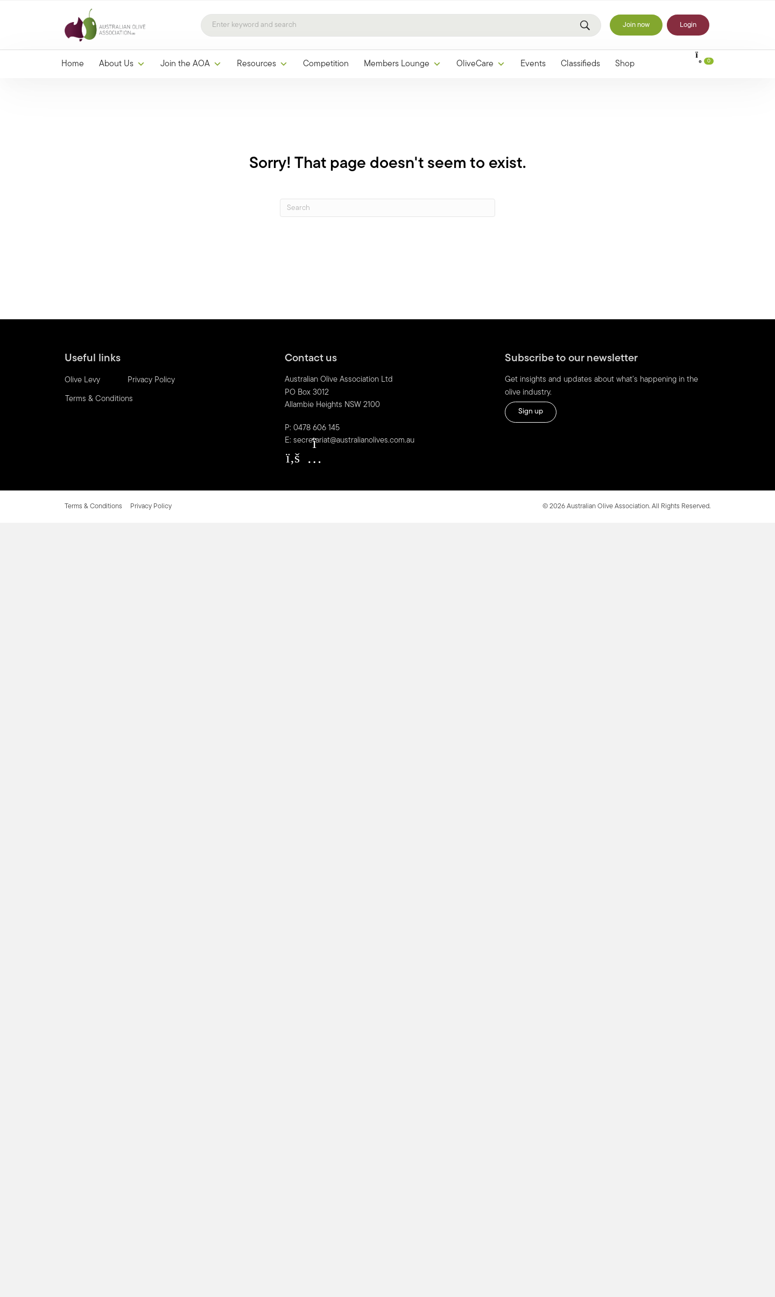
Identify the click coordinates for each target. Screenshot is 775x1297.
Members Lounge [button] (402, 64)
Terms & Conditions (99, 399)
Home (72, 64)
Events (533, 64)
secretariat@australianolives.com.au (353, 441)
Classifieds (580, 64)
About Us (122, 64)
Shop (625, 64)
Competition (326, 64)
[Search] (401, 25)
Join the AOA (191, 64)
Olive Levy (82, 380)
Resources (262, 64)
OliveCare (480, 64)
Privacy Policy (151, 380)
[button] (293, 458)
